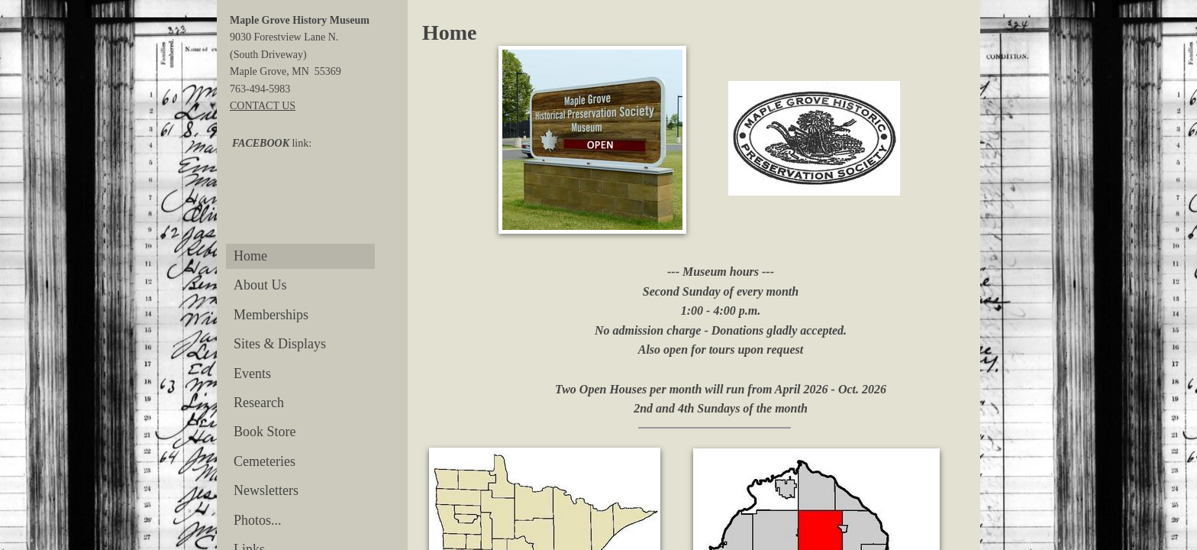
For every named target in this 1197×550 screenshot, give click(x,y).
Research (259, 402)
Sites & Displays (280, 343)
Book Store (265, 431)
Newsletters (266, 490)
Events (252, 373)
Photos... (258, 520)
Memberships (271, 314)
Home (250, 256)
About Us (260, 285)
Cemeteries (264, 461)
